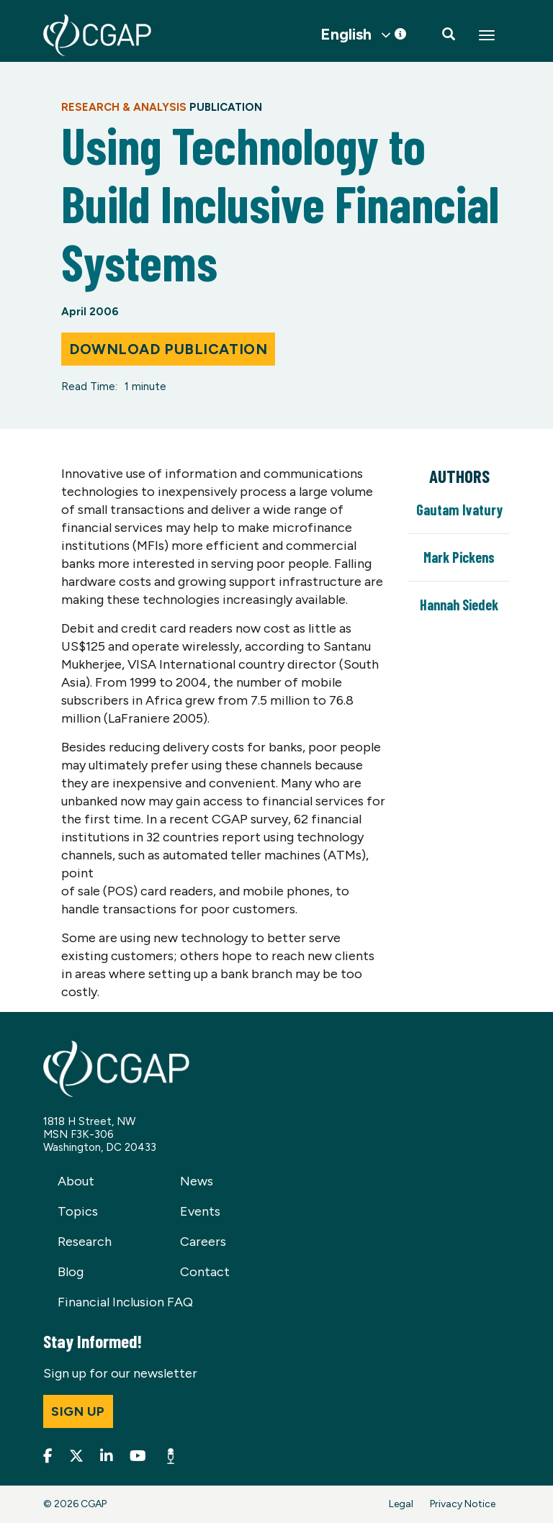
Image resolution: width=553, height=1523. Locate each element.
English (346, 34)
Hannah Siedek (459, 604)
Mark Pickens (459, 557)
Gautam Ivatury (459, 509)
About (76, 1181)
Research (85, 1241)
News (196, 1181)
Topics (78, 1211)
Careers (203, 1241)
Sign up (78, 1411)
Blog (71, 1272)
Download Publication (168, 349)
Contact (205, 1272)
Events (200, 1211)
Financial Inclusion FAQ (125, 1302)
